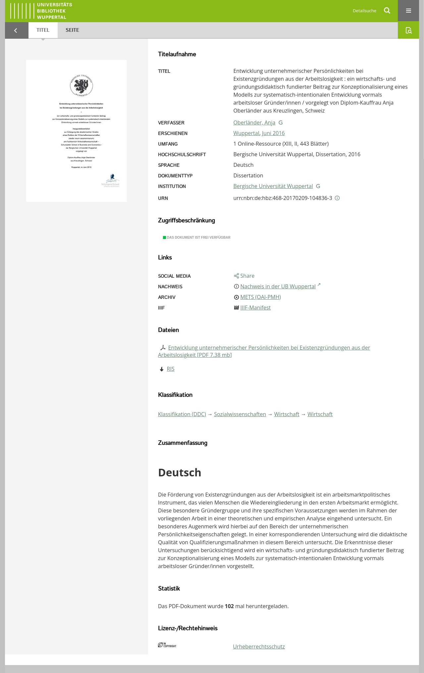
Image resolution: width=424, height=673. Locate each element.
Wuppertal (246, 133)
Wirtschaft (286, 414)
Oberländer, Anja (254, 122)
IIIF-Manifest (255, 307)
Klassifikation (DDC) (182, 414)
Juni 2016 (273, 133)
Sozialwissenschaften (240, 414)
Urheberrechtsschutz (259, 646)
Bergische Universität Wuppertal (273, 186)
